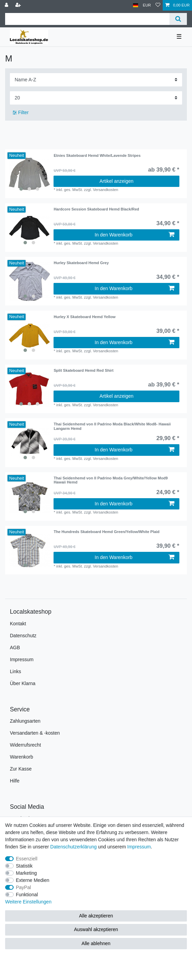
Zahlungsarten (25, 721)
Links (15, 671)
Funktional (27, 894)
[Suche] (178, 19)
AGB (15, 647)
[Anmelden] (7, 5)
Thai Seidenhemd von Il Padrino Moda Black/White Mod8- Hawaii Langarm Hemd (112, 426)
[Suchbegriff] (87, 19)
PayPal (23, 887)
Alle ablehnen (96, 943)
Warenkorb (21, 757)
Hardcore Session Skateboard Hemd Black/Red (96, 209)
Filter (21, 112)
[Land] (136, 5)
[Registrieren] (19, 5)
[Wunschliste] (158, 5)
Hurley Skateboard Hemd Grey (81, 263)
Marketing (26, 873)
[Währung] (147, 5)
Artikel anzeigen (117, 181)
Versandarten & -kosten (35, 733)
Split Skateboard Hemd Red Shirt (83, 370)
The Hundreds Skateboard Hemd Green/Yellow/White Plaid (106, 532)
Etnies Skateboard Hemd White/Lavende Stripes (97, 155)
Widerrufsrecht (25, 745)
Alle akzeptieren (96, 915)
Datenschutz (23, 635)
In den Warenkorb (134, 234)
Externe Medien (32, 880)
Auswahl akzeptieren (96, 929)
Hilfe (14, 780)
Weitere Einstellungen (28, 901)
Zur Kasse (21, 769)
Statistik (24, 866)
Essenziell (27, 858)
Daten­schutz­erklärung (73, 846)
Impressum (21, 659)
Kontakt (18, 623)
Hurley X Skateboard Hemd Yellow (84, 317)
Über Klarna (22, 683)
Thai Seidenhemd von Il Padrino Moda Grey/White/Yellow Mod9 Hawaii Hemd (110, 480)
